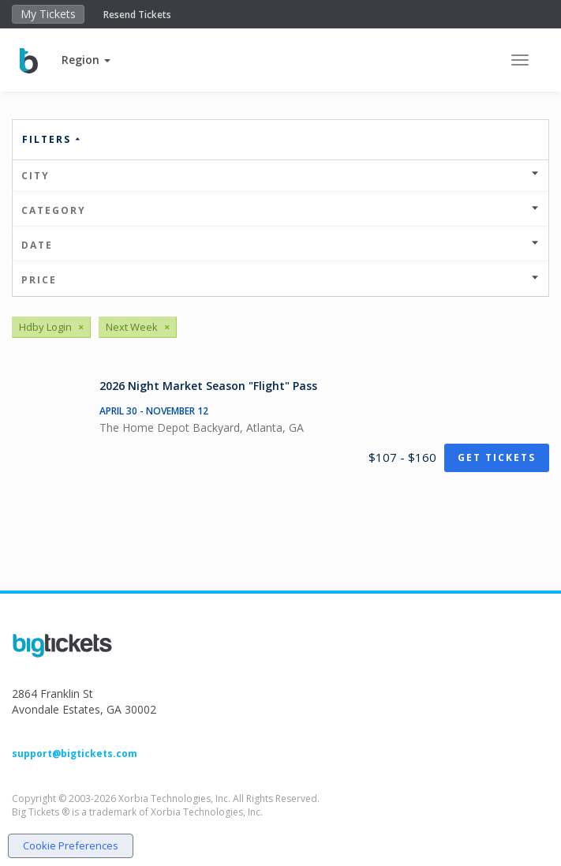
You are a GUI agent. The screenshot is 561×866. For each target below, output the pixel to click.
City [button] (280, 175)
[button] (86, 59)
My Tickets (48, 13)
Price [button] (280, 280)
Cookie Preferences (70, 845)
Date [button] (280, 245)
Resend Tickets (137, 14)
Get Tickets (497, 457)
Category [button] (280, 210)
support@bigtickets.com (74, 753)
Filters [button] (52, 139)
